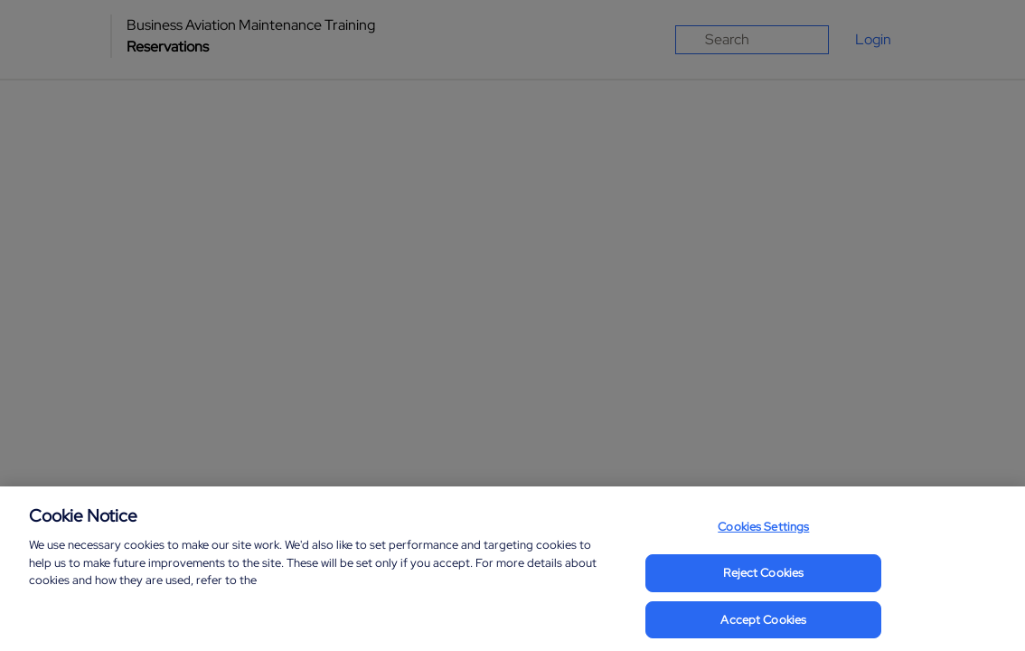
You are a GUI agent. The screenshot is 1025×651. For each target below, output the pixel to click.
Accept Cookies (763, 628)
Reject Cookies (763, 581)
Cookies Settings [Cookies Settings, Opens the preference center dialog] (763, 535)
